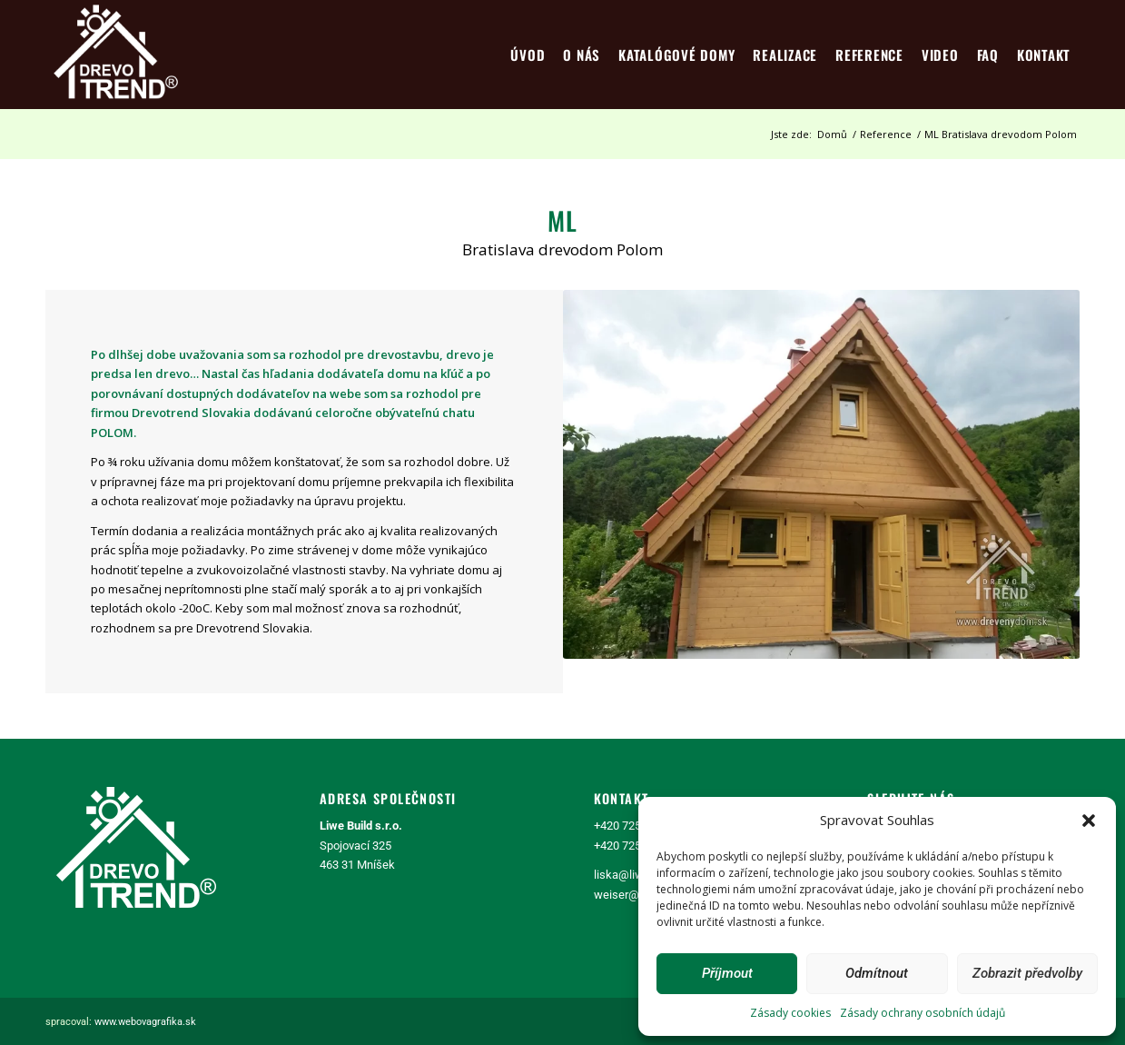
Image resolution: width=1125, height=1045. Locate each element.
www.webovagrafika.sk (145, 1022)
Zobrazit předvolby (1027, 973)
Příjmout (727, 973)
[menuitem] (527, 54)
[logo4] (115, 54)
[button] (1089, 820)
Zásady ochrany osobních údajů (922, 1012)
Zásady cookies (790, 1012)
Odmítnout (876, 973)
